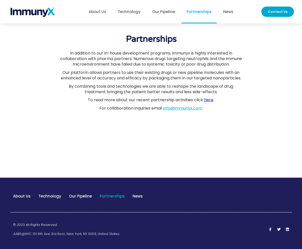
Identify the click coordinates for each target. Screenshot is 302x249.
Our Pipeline (163, 11)
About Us (97, 11)
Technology (129, 11)
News (228, 11)
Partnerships (199, 11)
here (208, 100)
